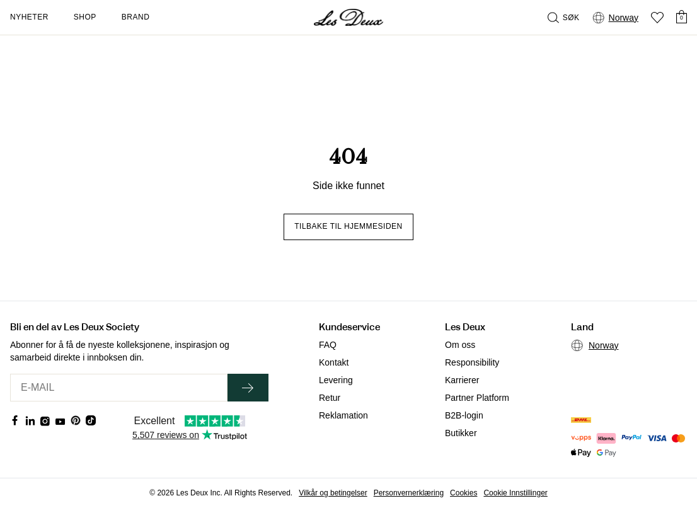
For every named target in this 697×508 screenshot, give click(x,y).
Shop (85, 17)
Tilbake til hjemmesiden (348, 226)
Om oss (460, 345)
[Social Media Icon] (15, 420)
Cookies (463, 492)
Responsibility (472, 362)
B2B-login (464, 415)
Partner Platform (477, 398)
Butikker (461, 433)
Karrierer (462, 380)
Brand (136, 17)
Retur (329, 398)
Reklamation (343, 415)
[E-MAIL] (119, 387)
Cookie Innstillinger (515, 492)
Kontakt (333, 362)
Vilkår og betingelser (333, 492)
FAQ (328, 345)
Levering (336, 380)
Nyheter (29, 17)
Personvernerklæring (409, 492)
